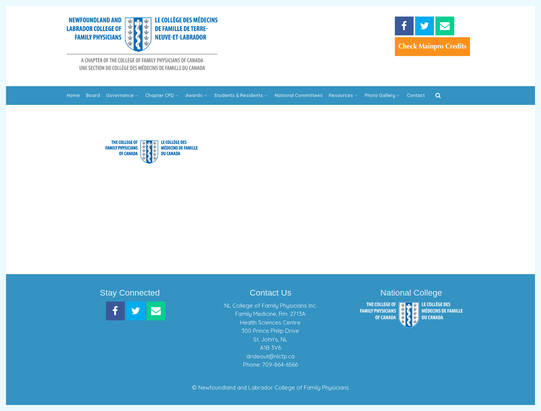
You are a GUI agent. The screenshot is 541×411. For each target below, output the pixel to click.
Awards (197, 95)
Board (93, 95)
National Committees (299, 95)
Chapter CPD (162, 95)
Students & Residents (241, 95)
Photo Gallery (383, 95)
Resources (344, 95)
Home (73, 95)
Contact (416, 95)
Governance (122, 95)
